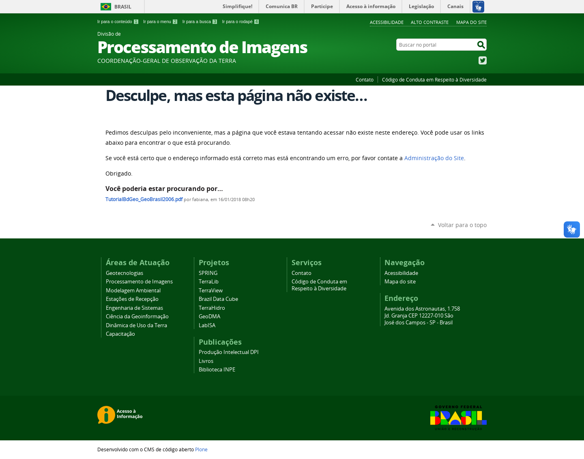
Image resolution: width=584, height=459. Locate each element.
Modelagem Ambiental (133, 290)
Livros (206, 361)
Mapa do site (471, 22)
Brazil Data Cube (218, 299)
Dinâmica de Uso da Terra (136, 325)
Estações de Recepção (132, 299)
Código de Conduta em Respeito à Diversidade (434, 79)
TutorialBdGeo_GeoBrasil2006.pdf (143, 199)
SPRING (208, 273)
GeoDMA (209, 316)
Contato (365, 79)
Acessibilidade (387, 22)
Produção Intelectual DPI (229, 352)
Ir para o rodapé (241, 21)
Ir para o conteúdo (118, 21)
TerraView (211, 290)
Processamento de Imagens (139, 281)
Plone (201, 449)
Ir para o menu (160, 21)
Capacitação (120, 333)
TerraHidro (212, 308)
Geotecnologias (124, 273)
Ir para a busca (200, 21)
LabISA (207, 325)
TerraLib (209, 281)
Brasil (122, 6)
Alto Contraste (430, 22)
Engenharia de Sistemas (134, 308)
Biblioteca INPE (217, 369)
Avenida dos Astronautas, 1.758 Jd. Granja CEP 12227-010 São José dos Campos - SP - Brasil (422, 315)
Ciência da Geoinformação (137, 316)
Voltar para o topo (462, 225)
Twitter (483, 60)
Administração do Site (434, 158)
